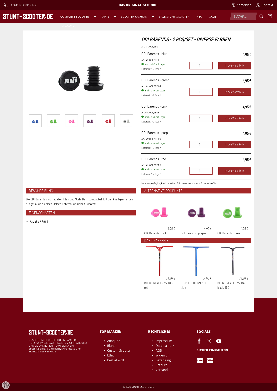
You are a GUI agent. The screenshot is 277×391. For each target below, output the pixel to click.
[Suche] (261, 16)
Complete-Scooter (74, 16)
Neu (199, 16)
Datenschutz (165, 346)
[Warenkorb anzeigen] (270, 16)
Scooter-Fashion (134, 16)
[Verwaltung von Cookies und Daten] (6, 385)
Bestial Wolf (115, 360)
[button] (95, 16)
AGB (159, 350)
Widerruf (162, 355)
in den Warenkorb (234, 65)
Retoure (161, 365)
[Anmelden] (241, 5)
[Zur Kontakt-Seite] (264, 5)
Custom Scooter (119, 350)
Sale (212, 16)
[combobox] (243, 16)
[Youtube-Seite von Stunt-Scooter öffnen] (218, 342)
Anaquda (113, 341)
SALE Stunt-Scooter (174, 16)
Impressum (164, 341)
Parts (105, 16)
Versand (162, 370)
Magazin (68, 26)
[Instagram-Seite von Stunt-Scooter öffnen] (208, 342)
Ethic (110, 355)
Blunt (111, 346)
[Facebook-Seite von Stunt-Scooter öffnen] (199, 342)
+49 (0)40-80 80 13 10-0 (23, 5)
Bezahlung (163, 360)
